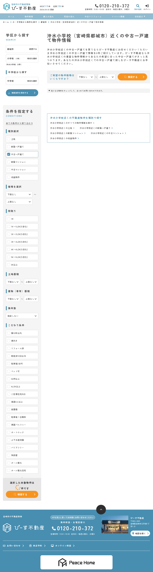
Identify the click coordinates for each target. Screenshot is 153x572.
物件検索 (29, 16)
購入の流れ (48, 16)
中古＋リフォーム (93, 16)
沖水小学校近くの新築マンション (67, 133)
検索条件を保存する (18, 92)
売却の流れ (69, 16)
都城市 (44, 22)
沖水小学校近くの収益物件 (64, 138)
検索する (20, 494)
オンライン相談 (61, 546)
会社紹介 (139, 16)
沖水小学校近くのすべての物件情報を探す (72, 123)
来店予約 (35, 546)
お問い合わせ (12, 546)
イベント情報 (118, 16)
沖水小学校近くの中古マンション (108, 133)
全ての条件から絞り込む (19, 123)
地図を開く (139, 533)
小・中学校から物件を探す (25, 22)
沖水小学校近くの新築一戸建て (96, 128)
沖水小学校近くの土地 (62, 128)
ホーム (11, 16)
